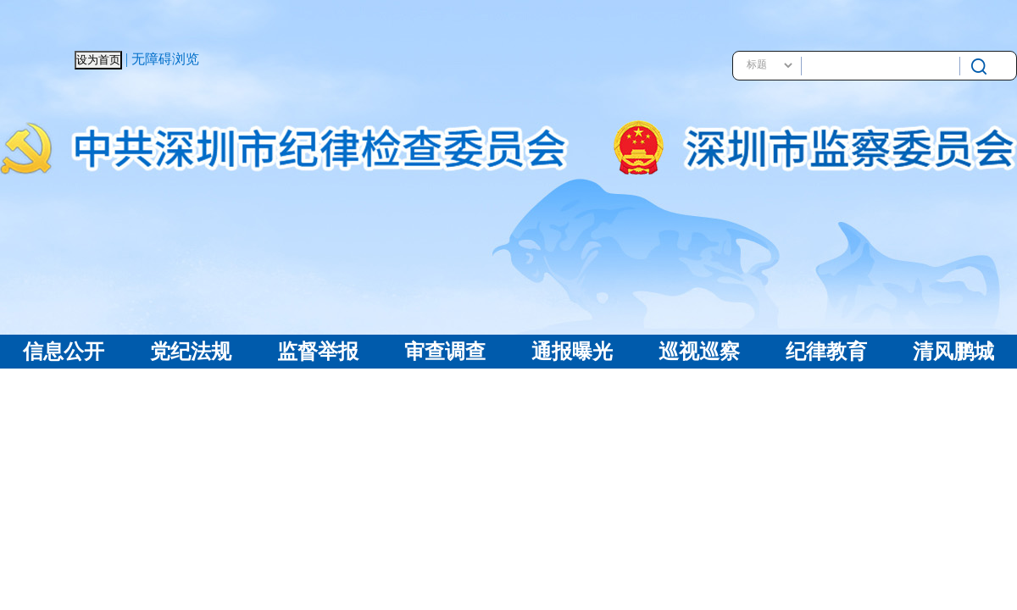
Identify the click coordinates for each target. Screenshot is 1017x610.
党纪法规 (190, 352)
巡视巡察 (699, 352)
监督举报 (317, 352)
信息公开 (63, 352)
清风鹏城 (953, 352)
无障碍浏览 (165, 59)
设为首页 (98, 59)
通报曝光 (572, 352)
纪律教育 (826, 352)
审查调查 (445, 352)
